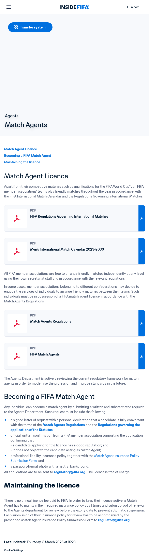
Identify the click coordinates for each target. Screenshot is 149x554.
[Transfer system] (30, 27)
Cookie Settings (14, 550)
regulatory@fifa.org (69, 472)
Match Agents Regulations (64, 425)
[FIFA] (74, 7)
